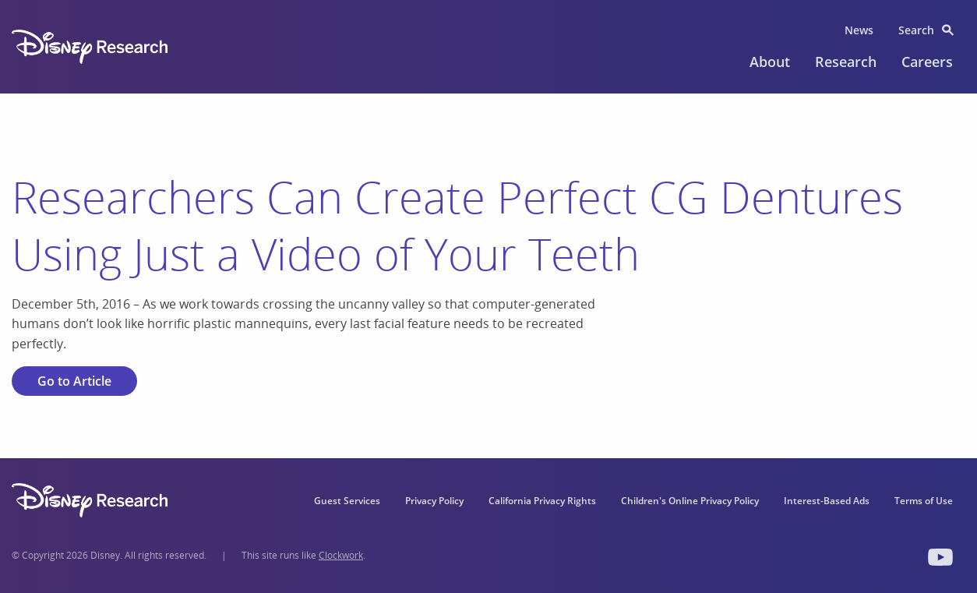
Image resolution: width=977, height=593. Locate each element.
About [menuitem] (770, 61)
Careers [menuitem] (927, 61)
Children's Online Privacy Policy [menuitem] (690, 500)
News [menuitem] (859, 30)
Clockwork (341, 555)
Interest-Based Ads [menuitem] (826, 500)
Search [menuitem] (916, 30)
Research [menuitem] (845, 61)
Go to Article (74, 381)
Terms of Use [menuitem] (923, 500)
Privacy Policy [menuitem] (434, 500)
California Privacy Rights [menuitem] (542, 500)
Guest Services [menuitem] (347, 500)
